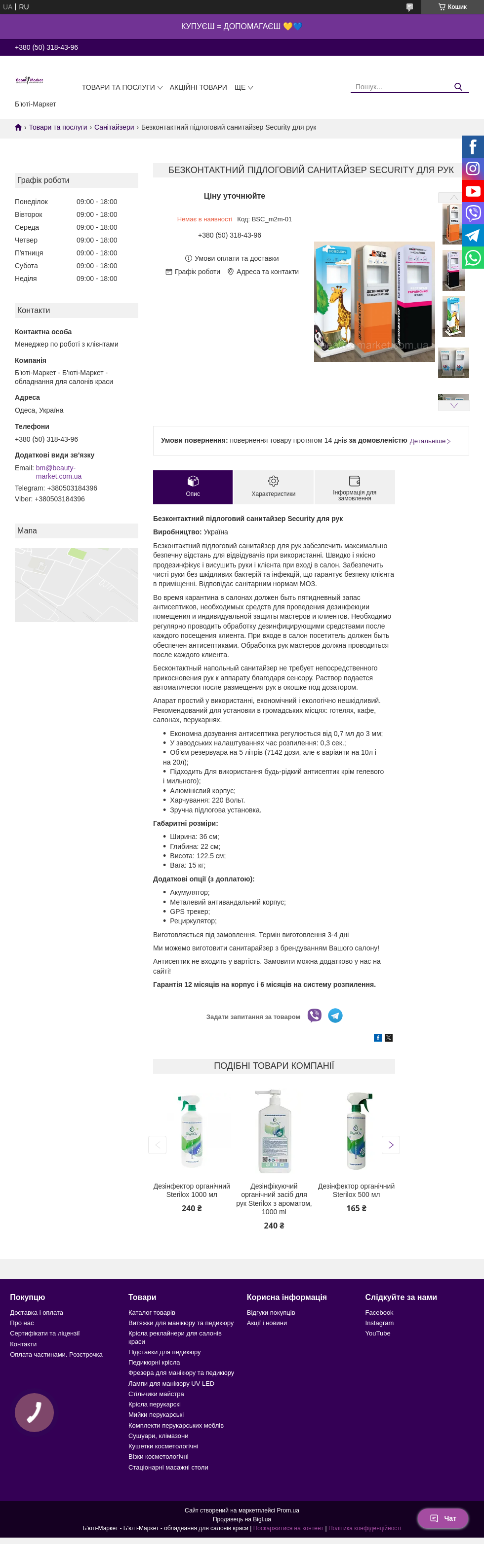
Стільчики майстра (156, 1394)
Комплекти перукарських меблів (176, 1425)
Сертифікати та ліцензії (45, 1333)
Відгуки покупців (271, 1312)
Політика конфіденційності (365, 1528)
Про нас (22, 1323)
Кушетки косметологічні (163, 1446)
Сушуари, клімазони (158, 1435)
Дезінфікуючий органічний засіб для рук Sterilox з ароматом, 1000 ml (274, 1199)
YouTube (378, 1333)
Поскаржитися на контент (288, 1528)
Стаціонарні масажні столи (168, 1467)
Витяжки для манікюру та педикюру (181, 1323)
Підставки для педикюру (164, 1352)
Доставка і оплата (36, 1312)
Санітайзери (114, 127)
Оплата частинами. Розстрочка (56, 1354)
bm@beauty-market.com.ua (59, 472)
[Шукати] (458, 87)
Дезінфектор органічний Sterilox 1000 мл (192, 1190)
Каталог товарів (151, 1312)
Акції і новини (267, 1323)
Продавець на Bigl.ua (242, 1519)
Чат (443, 1518)
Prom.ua (288, 1510)
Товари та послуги (118, 87)
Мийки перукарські (156, 1414)
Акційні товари (198, 87)
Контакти (23, 1344)
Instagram (379, 1323)
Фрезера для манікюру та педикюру (181, 1372)
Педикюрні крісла (154, 1362)
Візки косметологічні (158, 1456)
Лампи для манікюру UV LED (171, 1383)
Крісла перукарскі (154, 1404)
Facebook (379, 1312)
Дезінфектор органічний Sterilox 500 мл (356, 1190)
